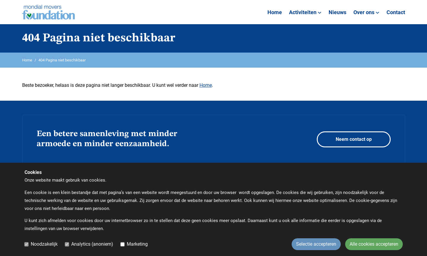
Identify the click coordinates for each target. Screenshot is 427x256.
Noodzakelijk (44, 244)
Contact (396, 12)
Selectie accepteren (316, 244)
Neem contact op (354, 139)
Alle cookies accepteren (374, 244)
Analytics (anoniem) (92, 244)
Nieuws (337, 12)
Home (274, 12)
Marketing (137, 244)
